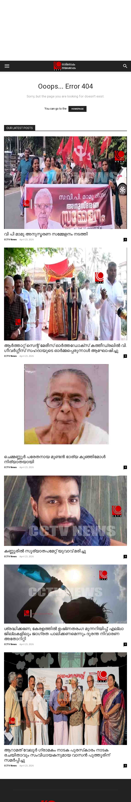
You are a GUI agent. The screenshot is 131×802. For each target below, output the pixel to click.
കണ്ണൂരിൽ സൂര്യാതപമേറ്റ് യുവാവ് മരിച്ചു (45, 551)
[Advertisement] (65, 30)
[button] (6, 66)
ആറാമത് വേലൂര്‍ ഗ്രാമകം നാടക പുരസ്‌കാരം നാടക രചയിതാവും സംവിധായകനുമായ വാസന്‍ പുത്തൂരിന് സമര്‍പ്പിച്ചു (57, 755)
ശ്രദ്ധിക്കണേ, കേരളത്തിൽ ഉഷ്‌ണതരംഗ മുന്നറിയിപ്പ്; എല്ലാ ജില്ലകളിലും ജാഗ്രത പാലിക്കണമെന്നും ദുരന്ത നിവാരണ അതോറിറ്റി (64, 633)
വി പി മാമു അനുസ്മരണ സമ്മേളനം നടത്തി (46, 234)
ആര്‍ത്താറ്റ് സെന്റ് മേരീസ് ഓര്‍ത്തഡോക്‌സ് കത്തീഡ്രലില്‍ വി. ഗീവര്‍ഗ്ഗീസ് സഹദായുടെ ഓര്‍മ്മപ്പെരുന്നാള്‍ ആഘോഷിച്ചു (65, 348)
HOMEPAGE (77, 109)
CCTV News (10, 239)
